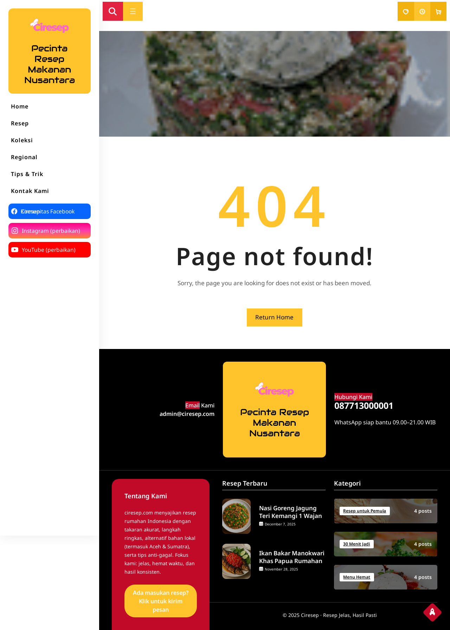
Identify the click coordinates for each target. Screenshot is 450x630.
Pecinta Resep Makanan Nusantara (49, 64)
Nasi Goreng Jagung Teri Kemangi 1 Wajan (290, 512)
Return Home (274, 317)
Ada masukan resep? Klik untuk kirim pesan (160, 601)
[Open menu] (132, 11)
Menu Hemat (356, 577)
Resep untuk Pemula (364, 511)
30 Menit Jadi (356, 544)
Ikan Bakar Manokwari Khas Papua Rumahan (291, 557)
